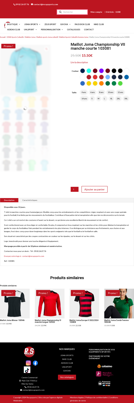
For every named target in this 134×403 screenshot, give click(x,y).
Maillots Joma (30, 37)
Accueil (2, 37)
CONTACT (89, 29)
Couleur (75, 71)
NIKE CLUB (99, 24)
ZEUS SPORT (50, 24)
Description (9, 200)
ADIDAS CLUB (13, 29)
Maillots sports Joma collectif (47, 37)
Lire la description (79, 62)
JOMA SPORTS (32, 24)
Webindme (17, 400)
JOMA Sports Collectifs (15, 37)
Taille (74, 92)
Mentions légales (77, 397)
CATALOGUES (73, 29)
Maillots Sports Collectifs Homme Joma (73, 37)
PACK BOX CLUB (82, 24)
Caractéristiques (29, 200)
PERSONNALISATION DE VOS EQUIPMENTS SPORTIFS (102, 351)
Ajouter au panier (94, 189)
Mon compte (96, 12)
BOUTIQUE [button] (13, 24)
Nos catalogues (67, 377)
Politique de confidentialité (96, 397)
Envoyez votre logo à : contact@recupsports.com (24, 256)
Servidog (54, 381)
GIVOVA (65, 24)
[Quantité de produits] (75, 189)
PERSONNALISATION (52, 29)
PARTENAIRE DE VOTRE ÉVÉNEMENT (99, 357)
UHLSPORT (30, 29)
